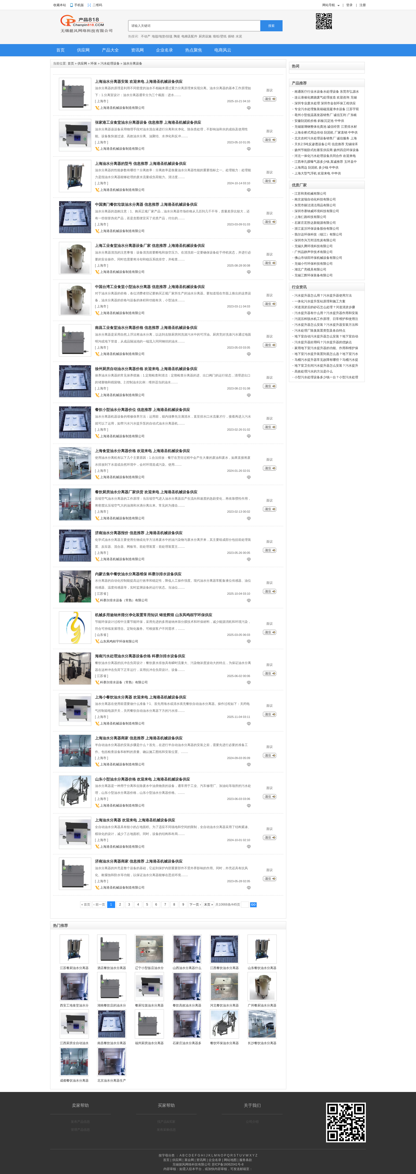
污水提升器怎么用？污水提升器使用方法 (323, 295)
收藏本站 (59, 5)
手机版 (79, 5)
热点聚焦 (193, 50)
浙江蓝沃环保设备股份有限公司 (316, 228)
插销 (231, 36)
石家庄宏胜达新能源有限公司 (315, 223)
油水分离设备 (132, 63)
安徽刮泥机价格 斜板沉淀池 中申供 (319, 121)
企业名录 (164, 50)
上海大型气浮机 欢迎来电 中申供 (317, 173)
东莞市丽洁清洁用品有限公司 (315, 205)
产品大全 (110, 50)
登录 (349, 5)
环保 (93, 63)
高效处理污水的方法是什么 (313, 371)
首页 (60, 50)
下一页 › (195, 904)
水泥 (239, 36)
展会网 (189, 1160)
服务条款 (245, 1160)
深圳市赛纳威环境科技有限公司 (316, 211)
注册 (362, 5)
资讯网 (137, 50)
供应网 (83, 50)
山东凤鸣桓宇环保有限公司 (119, 641)
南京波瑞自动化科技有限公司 (315, 199)
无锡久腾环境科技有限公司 (313, 246)
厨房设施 (205, 36)
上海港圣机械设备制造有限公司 (122, 108)
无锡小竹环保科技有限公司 (313, 263)
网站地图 (230, 1160)
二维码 (97, 5)
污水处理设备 (110, 63)
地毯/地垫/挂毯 (162, 36)
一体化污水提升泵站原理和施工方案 (319, 301)
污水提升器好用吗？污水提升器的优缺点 (323, 342)
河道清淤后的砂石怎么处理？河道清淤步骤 (324, 307)
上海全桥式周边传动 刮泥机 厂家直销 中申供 (326, 132)
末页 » (208, 904)
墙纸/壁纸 (219, 36)
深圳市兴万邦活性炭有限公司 (315, 240)
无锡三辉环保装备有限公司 (313, 275)
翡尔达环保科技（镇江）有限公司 (318, 234)
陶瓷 (177, 36)
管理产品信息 (80, 1130)
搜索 (271, 26)
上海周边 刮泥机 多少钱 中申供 (316, 167)
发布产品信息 (80, 1122)
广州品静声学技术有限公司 (313, 252)
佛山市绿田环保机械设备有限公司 (318, 258)
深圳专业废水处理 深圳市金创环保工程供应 (325, 103)
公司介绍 (252, 1122)
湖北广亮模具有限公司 (310, 269)
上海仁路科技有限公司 (310, 217)
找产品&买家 (166, 1122)
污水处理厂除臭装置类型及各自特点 (319, 330)
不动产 (145, 36)
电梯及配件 (189, 36)
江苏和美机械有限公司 (310, 193)
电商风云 (222, 50)
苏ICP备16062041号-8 (228, 1164)
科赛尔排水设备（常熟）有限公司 (124, 600)
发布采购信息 (166, 1130)
